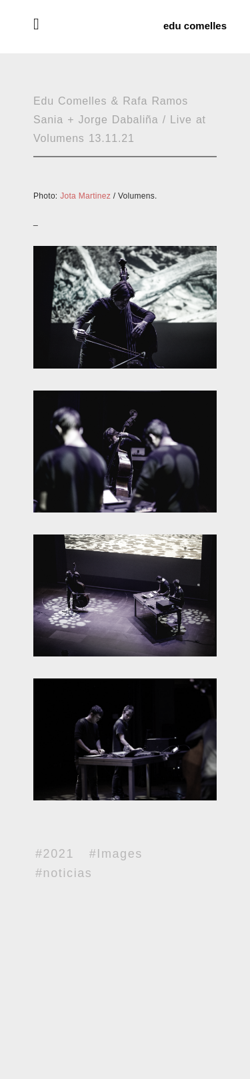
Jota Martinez (85, 196)
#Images (116, 853)
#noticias (63, 873)
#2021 (54, 853)
